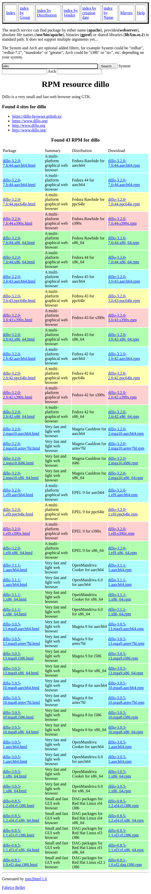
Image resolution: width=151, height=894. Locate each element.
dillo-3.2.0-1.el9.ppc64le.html (18, 511)
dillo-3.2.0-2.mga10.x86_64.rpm (125, 475)
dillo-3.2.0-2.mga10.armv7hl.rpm (126, 446)
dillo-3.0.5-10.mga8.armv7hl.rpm (126, 700)
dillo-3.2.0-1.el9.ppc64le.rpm (123, 511)
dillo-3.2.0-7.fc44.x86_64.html (19, 240)
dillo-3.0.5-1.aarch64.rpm (119, 744)
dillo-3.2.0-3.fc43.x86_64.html (19, 336)
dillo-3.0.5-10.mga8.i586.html (18, 714)
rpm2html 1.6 (36, 879)
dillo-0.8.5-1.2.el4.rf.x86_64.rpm (126, 818)
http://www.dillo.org (28, 125)
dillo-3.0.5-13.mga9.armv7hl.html (21, 641)
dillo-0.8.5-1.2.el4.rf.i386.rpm (123, 803)
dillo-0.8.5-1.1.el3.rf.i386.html (18, 832)
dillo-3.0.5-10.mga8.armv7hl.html (21, 700)
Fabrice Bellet (13, 887)
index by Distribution (47, 12)
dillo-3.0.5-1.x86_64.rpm (119, 773)
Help (141, 13)
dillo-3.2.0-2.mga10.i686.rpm (123, 460)
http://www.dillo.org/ (29, 130)
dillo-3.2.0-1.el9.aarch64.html (18, 492)
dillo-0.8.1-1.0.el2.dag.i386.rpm (125, 862)
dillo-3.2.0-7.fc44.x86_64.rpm (123, 240)
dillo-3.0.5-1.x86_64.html (14, 773)
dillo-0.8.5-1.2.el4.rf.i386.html (18, 803)
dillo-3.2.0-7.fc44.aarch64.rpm (124, 163)
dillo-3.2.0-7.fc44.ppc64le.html (19, 201)
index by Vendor (71, 12)
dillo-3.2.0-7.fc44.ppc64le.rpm (124, 201)
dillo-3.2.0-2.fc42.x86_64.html (19, 414)
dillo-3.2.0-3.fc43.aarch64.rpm (124, 279)
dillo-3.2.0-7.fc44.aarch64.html (19, 163)
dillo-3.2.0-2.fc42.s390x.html (17, 394)
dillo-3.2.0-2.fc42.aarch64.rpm (124, 356)
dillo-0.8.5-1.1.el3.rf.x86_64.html (21, 847)
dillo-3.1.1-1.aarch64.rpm (119, 567)
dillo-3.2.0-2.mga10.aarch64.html (21, 431)
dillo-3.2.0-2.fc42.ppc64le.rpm (124, 375)
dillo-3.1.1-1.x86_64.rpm (119, 597)
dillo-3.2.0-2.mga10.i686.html (18, 460)
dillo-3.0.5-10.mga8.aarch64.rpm (126, 685)
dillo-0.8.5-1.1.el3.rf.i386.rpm (123, 832)
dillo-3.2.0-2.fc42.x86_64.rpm (123, 414)
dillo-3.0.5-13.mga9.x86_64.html (21, 670)
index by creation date (89, 13)
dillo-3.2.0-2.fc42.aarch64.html (19, 356)
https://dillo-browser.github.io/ (37, 116)
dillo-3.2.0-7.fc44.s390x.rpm (122, 221)
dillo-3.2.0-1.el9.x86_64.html (18, 550)
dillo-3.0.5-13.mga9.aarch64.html (21, 626)
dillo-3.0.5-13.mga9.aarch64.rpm (126, 626)
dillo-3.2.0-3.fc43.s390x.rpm (122, 317)
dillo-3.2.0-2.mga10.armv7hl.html (21, 446)
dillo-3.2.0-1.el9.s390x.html (16, 531)
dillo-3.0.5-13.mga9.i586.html (18, 655)
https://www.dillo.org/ (30, 121)
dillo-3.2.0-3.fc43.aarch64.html (19, 279)
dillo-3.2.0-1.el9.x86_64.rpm (122, 550)
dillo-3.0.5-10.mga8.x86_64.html (21, 729)
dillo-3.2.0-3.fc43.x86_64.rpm (123, 336)
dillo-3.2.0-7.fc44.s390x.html (17, 221)
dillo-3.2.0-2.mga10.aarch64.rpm (126, 431)
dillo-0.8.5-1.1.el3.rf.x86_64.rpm (126, 847)
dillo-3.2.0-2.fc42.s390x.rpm (122, 394)
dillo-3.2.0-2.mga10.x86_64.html (21, 475)
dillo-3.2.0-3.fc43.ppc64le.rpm (124, 298)
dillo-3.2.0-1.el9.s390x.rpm (121, 531)
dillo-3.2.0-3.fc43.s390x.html (17, 317)
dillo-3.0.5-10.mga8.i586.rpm (123, 714)
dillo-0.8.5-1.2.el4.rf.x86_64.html (21, 818)
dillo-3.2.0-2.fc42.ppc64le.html (19, 375)
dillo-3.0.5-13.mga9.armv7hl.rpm (126, 641)
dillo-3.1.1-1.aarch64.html (15, 567)
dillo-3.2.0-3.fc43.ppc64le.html (19, 298)
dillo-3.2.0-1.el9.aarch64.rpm (123, 492)
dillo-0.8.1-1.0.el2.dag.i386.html (20, 862)
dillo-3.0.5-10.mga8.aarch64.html (21, 685)
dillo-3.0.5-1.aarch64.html (15, 744)
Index (10, 13)
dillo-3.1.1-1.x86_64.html (14, 597)
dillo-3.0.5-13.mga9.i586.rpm (123, 655)
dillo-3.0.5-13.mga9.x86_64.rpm (125, 670)
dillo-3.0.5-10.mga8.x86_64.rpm (125, 729)
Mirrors (126, 13)
